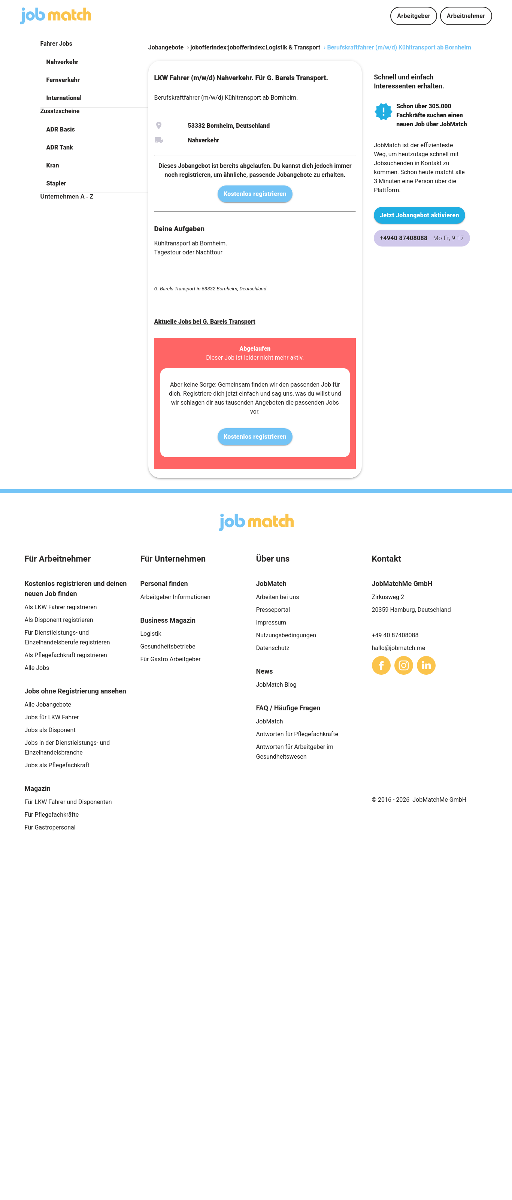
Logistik (150, 633)
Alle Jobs (37, 667)
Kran (52, 165)
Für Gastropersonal (50, 827)
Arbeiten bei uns (277, 597)
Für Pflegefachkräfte (52, 814)
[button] (94, 62)
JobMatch (269, 721)
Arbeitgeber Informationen (175, 597)
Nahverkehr (62, 62)
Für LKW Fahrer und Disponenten (68, 801)
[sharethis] (381, 665)
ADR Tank (59, 147)
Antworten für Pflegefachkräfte (297, 734)
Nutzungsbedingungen (286, 635)
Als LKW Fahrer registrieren (61, 607)
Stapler (56, 183)
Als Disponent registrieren (59, 619)
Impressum (271, 622)
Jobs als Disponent (50, 730)
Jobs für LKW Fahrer (52, 717)
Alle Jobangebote (48, 704)
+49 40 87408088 (395, 635)
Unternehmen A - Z (67, 196)
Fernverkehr (63, 80)
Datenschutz (273, 648)
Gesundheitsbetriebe (168, 646)
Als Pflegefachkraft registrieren (66, 655)
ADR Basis (60, 129)
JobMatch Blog (276, 684)
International (64, 98)
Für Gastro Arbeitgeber (170, 659)
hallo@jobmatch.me (398, 648)
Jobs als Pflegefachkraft (57, 765)
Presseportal (273, 609)
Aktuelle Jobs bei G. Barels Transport (204, 321)
